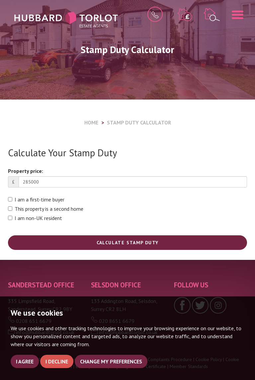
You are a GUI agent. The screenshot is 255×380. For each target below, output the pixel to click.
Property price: (25, 171)
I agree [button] (25, 361)
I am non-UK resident (35, 218)
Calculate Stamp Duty (128, 243)
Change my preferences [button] (111, 361)
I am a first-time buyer (36, 199)
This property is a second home (45, 208)
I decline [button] (56, 361)
